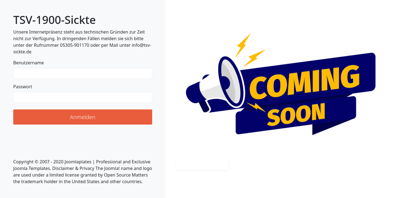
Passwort (22, 87)
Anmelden (83, 117)
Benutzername (28, 63)
